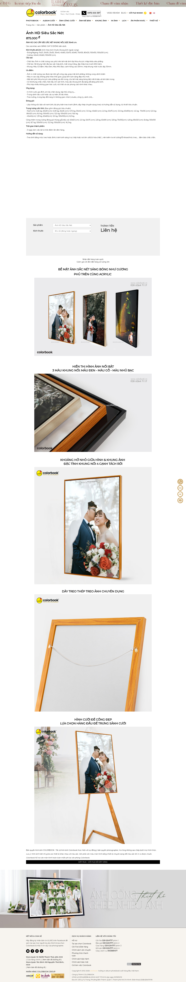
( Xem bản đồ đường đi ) (52, 960)
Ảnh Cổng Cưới (68, 20)
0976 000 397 (93, 13)
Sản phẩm (41, 25)
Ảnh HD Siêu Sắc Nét (56, 25)
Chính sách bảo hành (80, 959)
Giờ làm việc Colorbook (81, 965)
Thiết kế (155, 20)
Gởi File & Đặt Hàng (80, 947)
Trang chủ (30, 25)
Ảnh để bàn (86, 20)
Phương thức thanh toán (80, 954)
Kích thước (38, 231)
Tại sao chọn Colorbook (81, 944)
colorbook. (94, 971)
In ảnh (115, 20)
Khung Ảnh (102, 20)
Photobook (33, 20)
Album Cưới (50, 20)
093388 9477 (96, 16)
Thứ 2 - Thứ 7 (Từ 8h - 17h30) (70, 14)
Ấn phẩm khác (139, 20)
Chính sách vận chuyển (81, 950)
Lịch (125, 20)
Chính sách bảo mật (80, 962)
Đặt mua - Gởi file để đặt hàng (93, 862)
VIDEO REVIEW (113, 13)
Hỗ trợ (74, 940)
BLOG (124, 13)
